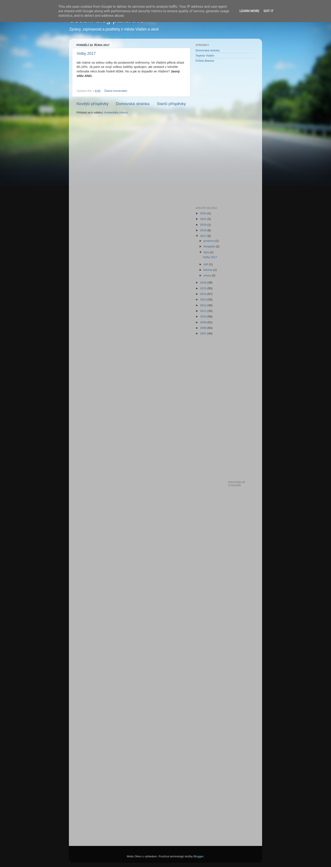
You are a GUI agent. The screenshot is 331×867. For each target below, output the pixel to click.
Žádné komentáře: (116, 90)
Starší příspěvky (171, 103)
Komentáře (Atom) (116, 112)
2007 (203, 333)
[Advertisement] (213, 134)
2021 (203, 219)
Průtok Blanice (205, 60)
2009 (203, 322)
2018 (203, 230)
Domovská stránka (132, 103)
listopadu (209, 246)
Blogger (198, 856)
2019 (203, 224)
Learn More (249, 11)
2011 (203, 310)
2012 (203, 305)
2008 (203, 327)
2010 (203, 316)
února (207, 275)
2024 (203, 213)
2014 (203, 294)
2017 (203, 235)
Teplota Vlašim (205, 55)
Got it (268, 11)
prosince (209, 240)
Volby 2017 (86, 53)
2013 (203, 299)
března (208, 269)
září (206, 264)
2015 (203, 288)
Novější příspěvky (92, 103)
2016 (203, 282)
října (206, 252)
